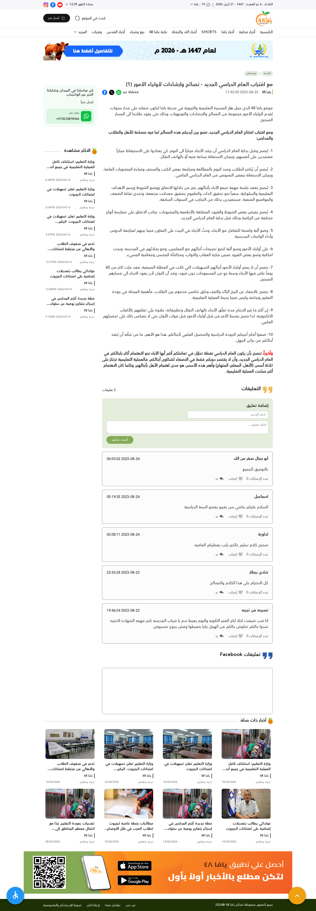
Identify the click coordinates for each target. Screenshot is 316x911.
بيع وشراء (137, 32)
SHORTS (209, 32)
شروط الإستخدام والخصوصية (62, 905)
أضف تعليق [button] (120, 439)
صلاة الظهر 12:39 (81, 4)
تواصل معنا (112, 905)
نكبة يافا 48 (158, 32)
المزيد (82, 32)
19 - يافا (201, 4)
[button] (235, 479)
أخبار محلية (247, 32)
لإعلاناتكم (93, 905)
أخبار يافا (227, 32)
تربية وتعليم (251, 73)
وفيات (97, 32)
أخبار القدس (116, 32)
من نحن (130, 905)
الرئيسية (266, 32)
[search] (90, 18)
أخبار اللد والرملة (184, 32)
